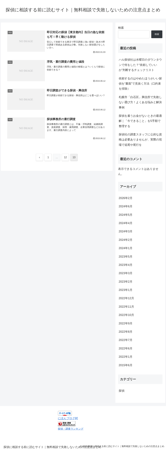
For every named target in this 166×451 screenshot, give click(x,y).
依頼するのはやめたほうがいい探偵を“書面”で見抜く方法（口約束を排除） (140, 83)
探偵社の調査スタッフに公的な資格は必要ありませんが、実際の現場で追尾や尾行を (140, 139)
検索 (121, 27)
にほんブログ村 (68, 418)
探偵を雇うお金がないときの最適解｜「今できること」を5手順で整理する (140, 121)
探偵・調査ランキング (70, 428)
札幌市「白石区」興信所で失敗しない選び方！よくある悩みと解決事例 (140, 102)
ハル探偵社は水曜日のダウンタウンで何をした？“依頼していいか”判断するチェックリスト (140, 65)
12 (65, 157)
